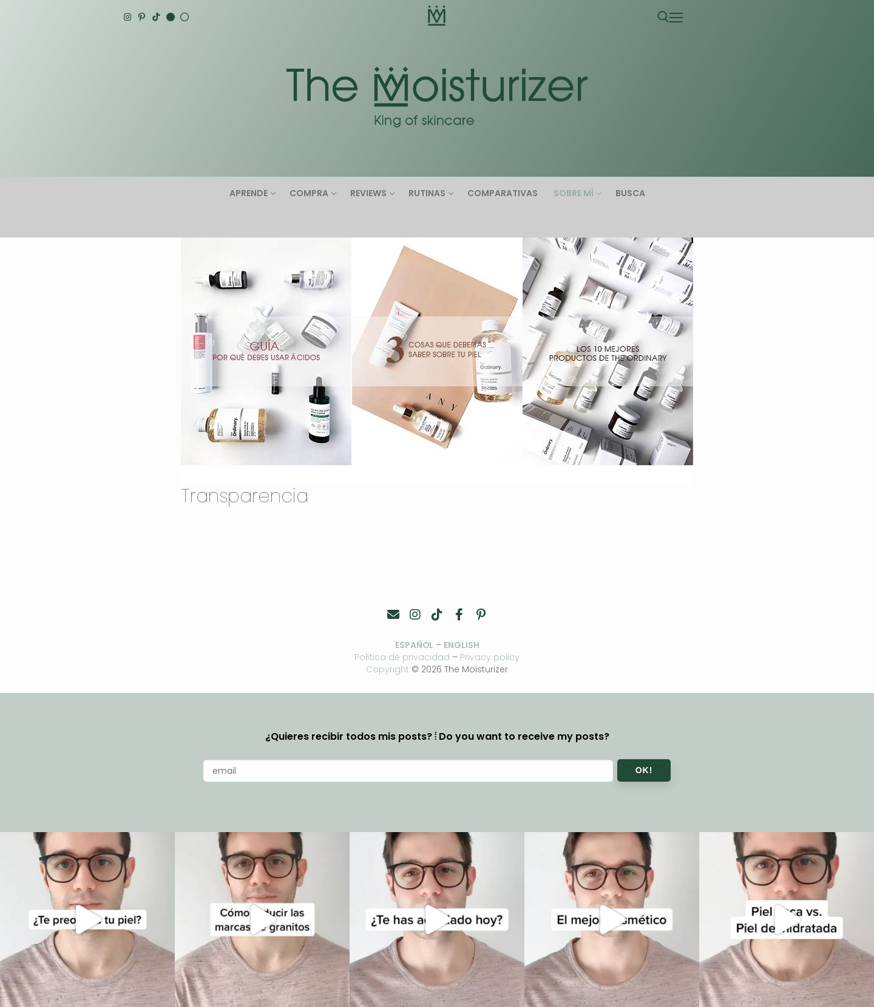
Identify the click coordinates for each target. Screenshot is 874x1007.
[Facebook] (459, 615)
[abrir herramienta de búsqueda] (663, 17)
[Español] (184, 17)
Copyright (387, 669)
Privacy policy (490, 657)
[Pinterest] (142, 17)
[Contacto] (393, 615)
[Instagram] (127, 17)
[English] (170, 17)
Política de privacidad (402, 657)
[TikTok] (156, 17)
